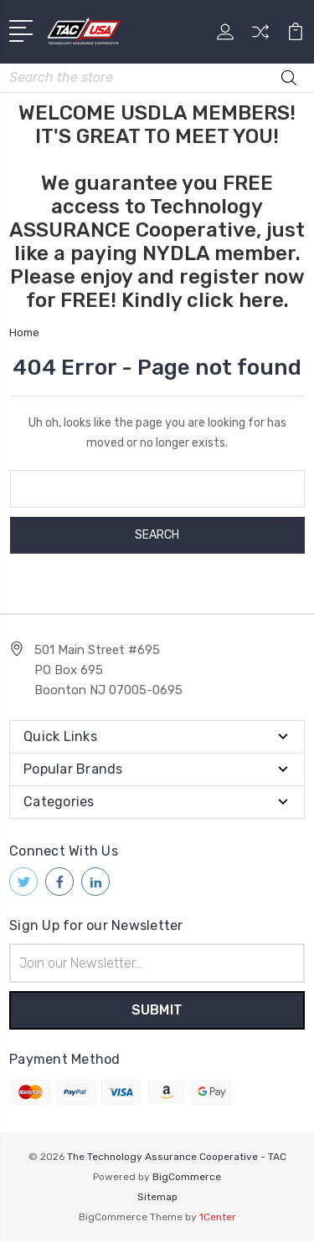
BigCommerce (186, 1177)
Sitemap (157, 1197)
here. (264, 300)
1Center (217, 1217)
